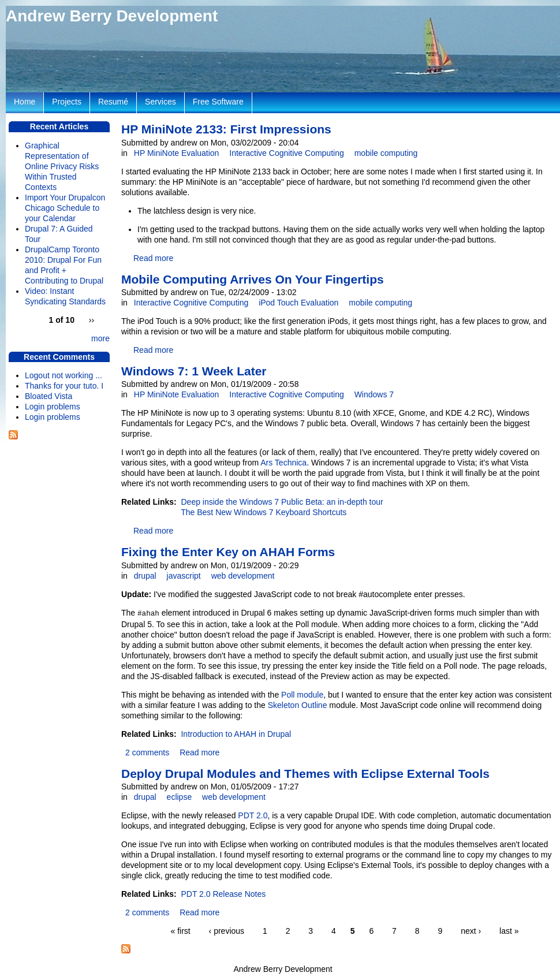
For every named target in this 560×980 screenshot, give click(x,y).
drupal (145, 575)
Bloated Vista (48, 396)
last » (508, 931)
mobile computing (386, 153)
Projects (66, 101)
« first (180, 931)
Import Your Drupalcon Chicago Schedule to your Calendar (65, 208)
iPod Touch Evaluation (298, 302)
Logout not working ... (63, 375)
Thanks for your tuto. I (64, 385)
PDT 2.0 (252, 815)
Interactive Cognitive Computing (286, 153)
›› (91, 320)
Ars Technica (283, 462)
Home (24, 101)
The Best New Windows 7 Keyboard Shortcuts (263, 512)
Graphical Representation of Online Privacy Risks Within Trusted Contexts (62, 166)
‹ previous (226, 931)
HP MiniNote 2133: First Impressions (226, 129)
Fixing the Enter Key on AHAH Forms (228, 551)
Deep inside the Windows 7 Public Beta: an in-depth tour (282, 501)
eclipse (179, 797)
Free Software (218, 101)
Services (160, 101)
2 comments (147, 752)
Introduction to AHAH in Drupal (236, 734)
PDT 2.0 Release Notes (223, 894)
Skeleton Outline (297, 705)
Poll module (302, 694)
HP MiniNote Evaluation (176, 153)
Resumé (113, 101)
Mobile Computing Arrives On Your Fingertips (252, 279)
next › (471, 931)
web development (243, 575)
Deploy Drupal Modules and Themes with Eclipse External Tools (305, 773)
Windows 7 (374, 394)
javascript (184, 575)
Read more (153, 258)
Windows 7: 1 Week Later (194, 371)
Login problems (52, 406)
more (100, 338)
